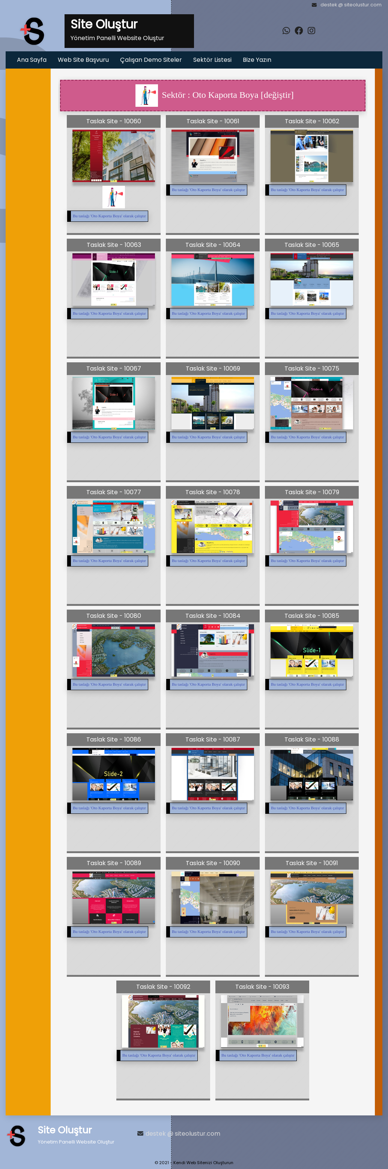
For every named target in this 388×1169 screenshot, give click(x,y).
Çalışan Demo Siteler (151, 59)
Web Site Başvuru (83, 59)
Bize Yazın (257, 59)
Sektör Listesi (212, 59)
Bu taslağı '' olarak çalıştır (109, 216)
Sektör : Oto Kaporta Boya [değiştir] (214, 95)
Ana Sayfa (32, 59)
